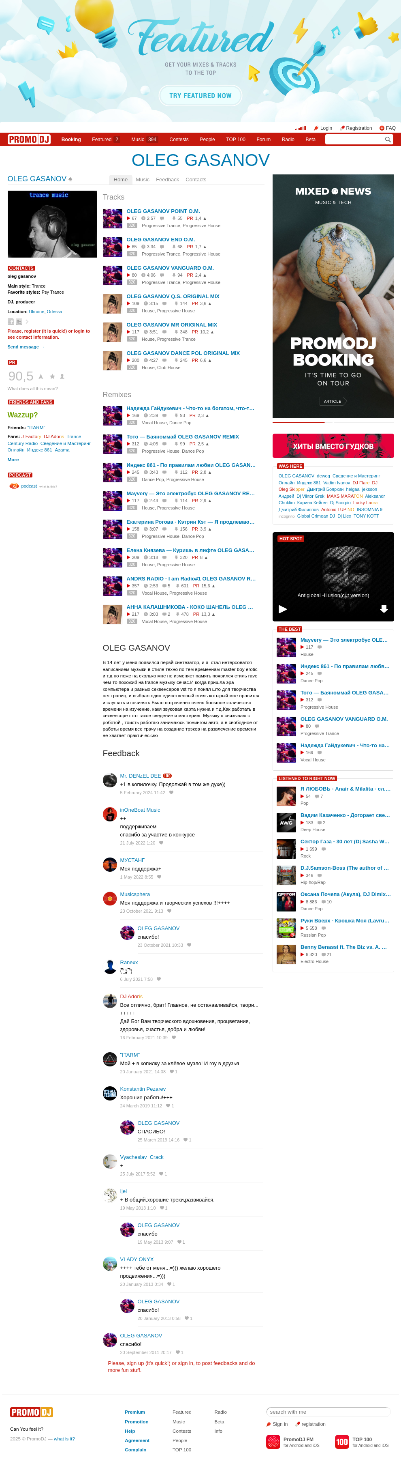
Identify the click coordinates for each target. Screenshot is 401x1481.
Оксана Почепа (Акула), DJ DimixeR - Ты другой (346, 894)
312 (135, 443)
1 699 (311, 849)
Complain (135, 1449)
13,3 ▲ (208, 614)
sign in (186, 1363)
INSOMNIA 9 (369, 509)
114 (183, 500)
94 (179, 275)
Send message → (26, 346)
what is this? (48, 486)
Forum (263, 139)
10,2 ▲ (207, 331)
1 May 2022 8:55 (137, 877)
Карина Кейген (312, 502)
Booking (71, 139)
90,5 (21, 376)
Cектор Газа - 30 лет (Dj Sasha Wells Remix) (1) (346, 841)
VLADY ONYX (137, 1259)
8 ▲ (204, 557)
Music (145, 139)
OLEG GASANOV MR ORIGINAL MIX (172, 324)
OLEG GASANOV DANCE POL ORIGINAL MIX (183, 353)
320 (132, 225)
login (79, 331)
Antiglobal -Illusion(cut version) (333, 595)
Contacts (196, 179)
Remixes (117, 395)
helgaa (352, 489)
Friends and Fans (31, 402)
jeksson (369, 489)
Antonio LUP (337, 509)
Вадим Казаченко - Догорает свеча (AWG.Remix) (346, 815)
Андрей (286, 496)
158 (135, 529)
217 (135, 614)
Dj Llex (344, 516)
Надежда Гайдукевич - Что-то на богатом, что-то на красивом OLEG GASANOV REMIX (191, 408)
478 (184, 614)
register (32, 331)
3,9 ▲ (206, 529)
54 (308, 796)
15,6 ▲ (208, 585)
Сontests (179, 139)
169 (135, 415)
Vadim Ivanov (336, 482)
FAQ (391, 128)
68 (179, 246)
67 (134, 218)
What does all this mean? (33, 388)
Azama (62, 449)
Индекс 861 (39, 449)
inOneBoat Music (140, 810)
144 (183, 303)
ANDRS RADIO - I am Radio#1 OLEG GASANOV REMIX (191, 578)
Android (296, 1445)
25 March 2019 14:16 (159, 1139)
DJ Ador (54, 436)
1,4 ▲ (201, 218)
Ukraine (36, 311)
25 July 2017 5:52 (138, 1173)
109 (135, 303)
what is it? (64, 1438)
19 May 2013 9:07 (155, 1242)
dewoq (323, 475)
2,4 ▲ (201, 275)
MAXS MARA (345, 496)
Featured (106, 139)
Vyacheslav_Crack (142, 1157)
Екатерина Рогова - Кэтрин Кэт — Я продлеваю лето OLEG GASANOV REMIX (191, 521)
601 (184, 585)
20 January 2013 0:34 (141, 1284)
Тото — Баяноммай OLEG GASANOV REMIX (183, 436)
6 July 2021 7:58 (136, 979)
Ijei (123, 1191)
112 (183, 472)
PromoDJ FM (299, 1439)
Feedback (167, 179)
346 (309, 875)
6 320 (311, 954)
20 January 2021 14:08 (143, 1071)
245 (183, 360)
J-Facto (31, 436)
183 (309, 822)
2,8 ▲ (206, 472)
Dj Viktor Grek (310, 496)
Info (218, 1431)
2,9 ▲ (206, 500)
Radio (288, 139)
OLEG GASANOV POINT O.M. (163, 211)
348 (183, 331)
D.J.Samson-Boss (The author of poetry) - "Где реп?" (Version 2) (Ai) (346, 868)
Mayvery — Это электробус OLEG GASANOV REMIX (191, 493)
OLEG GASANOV (201, 160)
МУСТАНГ (132, 860)
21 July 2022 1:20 (138, 842)
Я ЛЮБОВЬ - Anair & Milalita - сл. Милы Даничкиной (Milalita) (346, 788)
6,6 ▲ (206, 360)
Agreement (137, 1440)
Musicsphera (135, 894)
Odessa (54, 311)
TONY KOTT (366, 516)
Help (130, 1431)
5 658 (311, 928)
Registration (359, 128)
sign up (135, 1363)
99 (182, 443)
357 (135, 585)
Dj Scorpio (340, 502)
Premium (135, 1411)
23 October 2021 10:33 (160, 945)
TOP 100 (235, 139)
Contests (182, 1431)
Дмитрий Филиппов (299, 509)
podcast (20, 475)
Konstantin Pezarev (143, 1089)
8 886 (311, 901)
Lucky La (365, 502)
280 (135, 360)
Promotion (136, 1421)
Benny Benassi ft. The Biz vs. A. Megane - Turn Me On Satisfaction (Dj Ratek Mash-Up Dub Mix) (346, 947)
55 (179, 218)
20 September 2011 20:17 (146, 1352)
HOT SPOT (290, 538)
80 (134, 275)
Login (326, 128)
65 (134, 246)
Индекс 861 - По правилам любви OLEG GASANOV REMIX (191, 465)
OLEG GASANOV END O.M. (161, 239)
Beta (311, 139)
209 (135, 557)
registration (314, 1424)
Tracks (114, 197)
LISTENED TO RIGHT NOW (307, 778)
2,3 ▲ (203, 415)
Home (121, 179)
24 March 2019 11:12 (141, 1105)
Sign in (280, 1424)
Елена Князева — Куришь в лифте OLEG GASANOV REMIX (191, 550)
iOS (316, 1445)
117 (135, 331)
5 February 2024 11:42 (142, 792)
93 (182, 415)
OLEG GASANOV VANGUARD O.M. (170, 268)
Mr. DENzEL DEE (140, 775)
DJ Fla (361, 482)
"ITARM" (36, 427)
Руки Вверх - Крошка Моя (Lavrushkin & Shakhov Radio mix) (346, 920)
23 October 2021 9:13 (141, 911)
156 (183, 529)
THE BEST (290, 629)
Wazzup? (23, 415)
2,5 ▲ (203, 443)
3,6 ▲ (206, 303)
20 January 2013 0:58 (159, 1318)
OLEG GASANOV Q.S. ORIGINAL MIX (173, 296)
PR (12, 362)
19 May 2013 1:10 (138, 1208)
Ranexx (129, 962)
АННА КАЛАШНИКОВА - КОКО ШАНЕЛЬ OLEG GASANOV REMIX (191, 607)
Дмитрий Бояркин (325, 489)
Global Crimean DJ (316, 516)
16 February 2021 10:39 (144, 1037)
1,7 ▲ (201, 246)
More (13, 459)
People (207, 139)
